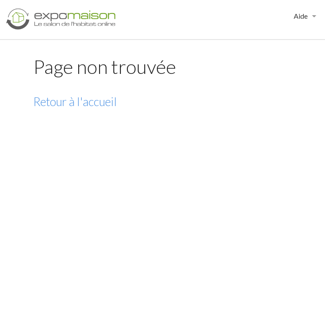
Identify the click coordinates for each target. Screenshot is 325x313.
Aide (301, 16)
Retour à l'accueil (75, 101)
